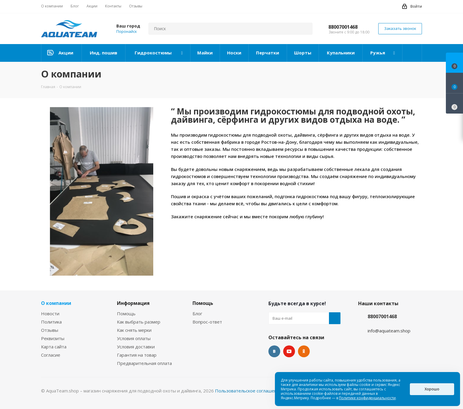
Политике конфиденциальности (367, 397)
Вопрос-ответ (207, 322)
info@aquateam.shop (389, 331)
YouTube (289, 351)
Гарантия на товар (136, 355)
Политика (51, 322)
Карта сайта (53, 347)
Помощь (126, 313)
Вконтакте (274, 351)
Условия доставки (136, 347)
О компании (56, 303)
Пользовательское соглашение (248, 391)
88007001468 (343, 27)
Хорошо (432, 389)
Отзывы (49, 330)
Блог (197, 313)
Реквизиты (52, 338)
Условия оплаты (134, 338)
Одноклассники (304, 351)
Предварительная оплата (144, 363)
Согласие (50, 355)
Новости (50, 313)
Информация (133, 303)
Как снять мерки (134, 330)
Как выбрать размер (138, 322)
